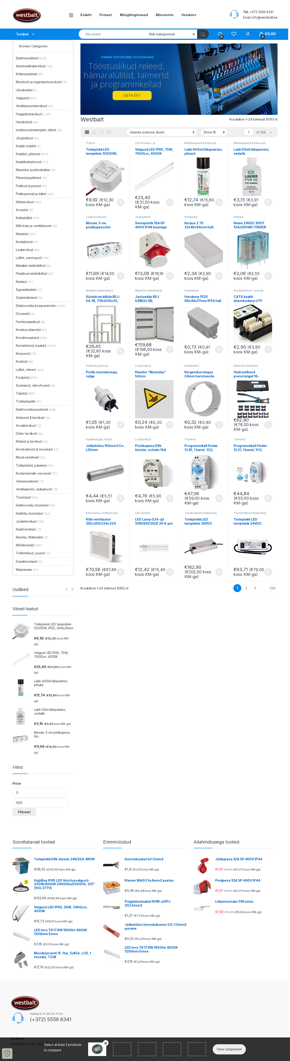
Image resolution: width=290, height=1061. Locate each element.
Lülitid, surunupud (32, 258)
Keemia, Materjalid (32, 537)
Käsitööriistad (28, 529)
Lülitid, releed (29, 369)
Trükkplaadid (28, 401)
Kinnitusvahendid (31, 330)
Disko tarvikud (29, 433)
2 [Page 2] (246, 588)
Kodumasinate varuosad (36, 473)
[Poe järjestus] (161, 132)
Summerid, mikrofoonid (35, 385)
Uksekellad (26, 90)
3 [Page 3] (255, 588)
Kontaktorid (27, 242)
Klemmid (26, 234)
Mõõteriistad (29, 545)
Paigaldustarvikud (33, 114)
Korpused (190, 217)
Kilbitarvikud (28, 202)
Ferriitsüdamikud (30, 322)
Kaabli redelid (28, 146)
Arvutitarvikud (28, 425)
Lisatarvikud (143, 365)
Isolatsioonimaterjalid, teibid (39, 130)
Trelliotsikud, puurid (33, 553)
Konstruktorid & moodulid (37, 449)
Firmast (105, 15)
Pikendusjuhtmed (31, 178)
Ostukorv (188, 15)
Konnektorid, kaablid (36, 345)
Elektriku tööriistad (246, 365)
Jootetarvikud (30, 521)
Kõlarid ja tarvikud (32, 441)
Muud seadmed (30, 457)
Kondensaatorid (31, 338)
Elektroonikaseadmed (36, 409)
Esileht (86, 15)
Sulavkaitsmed (29, 297)
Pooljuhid (26, 377)
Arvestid (24, 210)
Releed (238, 217)
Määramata (27, 569)
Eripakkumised (29, 561)
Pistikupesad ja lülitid (35, 194)
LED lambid (142, 513)
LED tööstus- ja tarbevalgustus (145, 144)
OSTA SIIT (132, 95)
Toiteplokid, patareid (34, 465)
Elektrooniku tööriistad (35, 505)
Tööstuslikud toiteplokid (200, 513)
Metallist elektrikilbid (99, 290)
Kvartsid (24, 361)
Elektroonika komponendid (40, 306)
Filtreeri (24, 812)
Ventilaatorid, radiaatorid (37, 489)
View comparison (229, 1049)
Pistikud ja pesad (97, 365)
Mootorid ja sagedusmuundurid (41, 82)
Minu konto (165, 15)
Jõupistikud (142, 217)
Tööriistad (27, 497)
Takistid (25, 393)
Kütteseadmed (29, 74)
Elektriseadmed (31, 58)
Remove (106, 1043)
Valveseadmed (30, 481)
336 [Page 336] (273, 588)
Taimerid (190, 439)
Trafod (90, 143)
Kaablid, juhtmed (32, 154)
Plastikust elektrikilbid (34, 273)
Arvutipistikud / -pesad (248, 290)
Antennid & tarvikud (33, 418)
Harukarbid (191, 290)
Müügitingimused (134, 15)
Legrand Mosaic (96, 217)
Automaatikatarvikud (34, 66)
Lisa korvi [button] (120, 202)
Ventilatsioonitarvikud (34, 106)
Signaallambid (29, 290)
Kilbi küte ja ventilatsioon (102, 513)
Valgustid (26, 98)
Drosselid (25, 314)
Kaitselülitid (27, 218)
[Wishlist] (233, 34)
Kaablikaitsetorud (32, 162)
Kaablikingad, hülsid (99, 439)
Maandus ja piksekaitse (35, 170)
